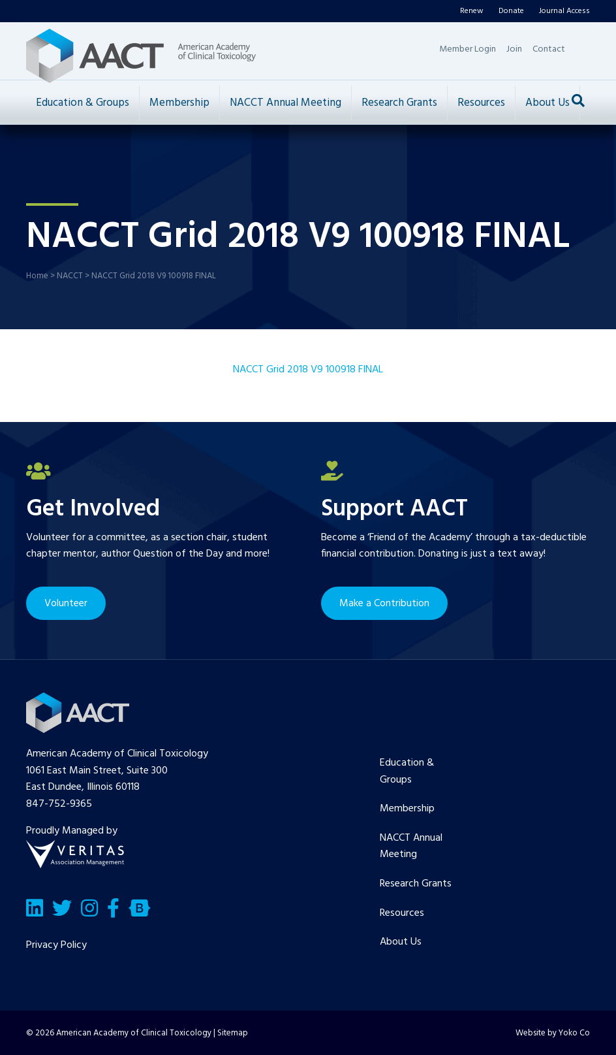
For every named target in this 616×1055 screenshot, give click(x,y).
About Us (547, 103)
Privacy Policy (56, 945)
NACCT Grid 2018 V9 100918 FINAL (308, 369)
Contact (548, 49)
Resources (481, 103)
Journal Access (564, 11)
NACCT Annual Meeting (285, 103)
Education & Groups (82, 103)
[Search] (578, 100)
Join (514, 49)
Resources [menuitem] (402, 913)
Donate (511, 11)
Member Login (467, 49)
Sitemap (232, 1033)
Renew (472, 11)
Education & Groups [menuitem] (407, 771)
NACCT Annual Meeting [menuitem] (411, 847)
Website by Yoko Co (553, 1033)
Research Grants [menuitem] (416, 883)
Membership (179, 103)
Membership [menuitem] (407, 808)
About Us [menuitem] (401, 941)
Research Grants (399, 103)
